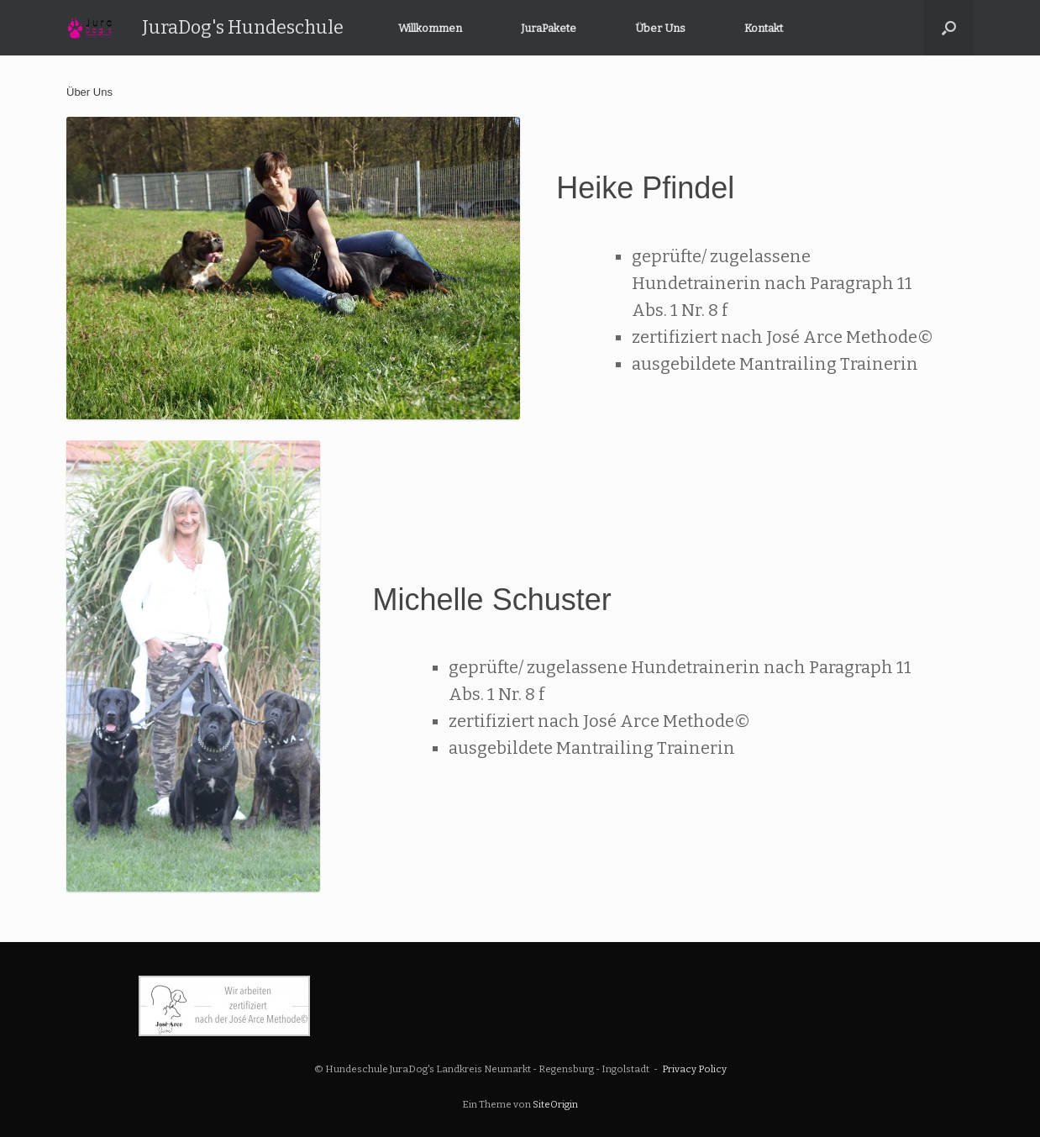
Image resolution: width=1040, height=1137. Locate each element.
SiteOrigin (555, 1104)
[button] (949, 27)
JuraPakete (548, 28)
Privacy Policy (694, 1069)
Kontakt (763, 28)
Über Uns (660, 28)
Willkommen (430, 28)
